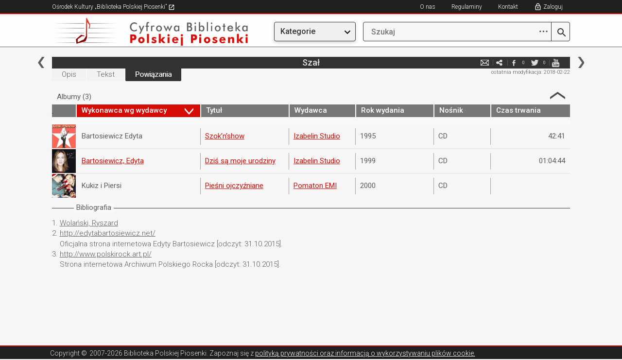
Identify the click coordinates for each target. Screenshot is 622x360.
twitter (534, 62)
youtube (555, 62)
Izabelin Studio (317, 136)
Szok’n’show (224, 136)
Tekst (106, 74)
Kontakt (508, 6)
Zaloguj (553, 6)
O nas (427, 6)
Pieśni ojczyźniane (234, 185)
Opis (69, 74)
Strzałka (557, 95)
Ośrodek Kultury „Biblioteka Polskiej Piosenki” (113, 6)
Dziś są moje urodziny (240, 160)
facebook (513, 62)
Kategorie (297, 31)
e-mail (484, 62)
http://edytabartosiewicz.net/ (108, 233)
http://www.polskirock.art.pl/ (106, 254)
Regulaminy (466, 6)
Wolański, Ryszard (89, 223)
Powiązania (153, 74)
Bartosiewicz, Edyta (113, 160)
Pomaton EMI (315, 185)
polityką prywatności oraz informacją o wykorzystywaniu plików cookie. (365, 353)
